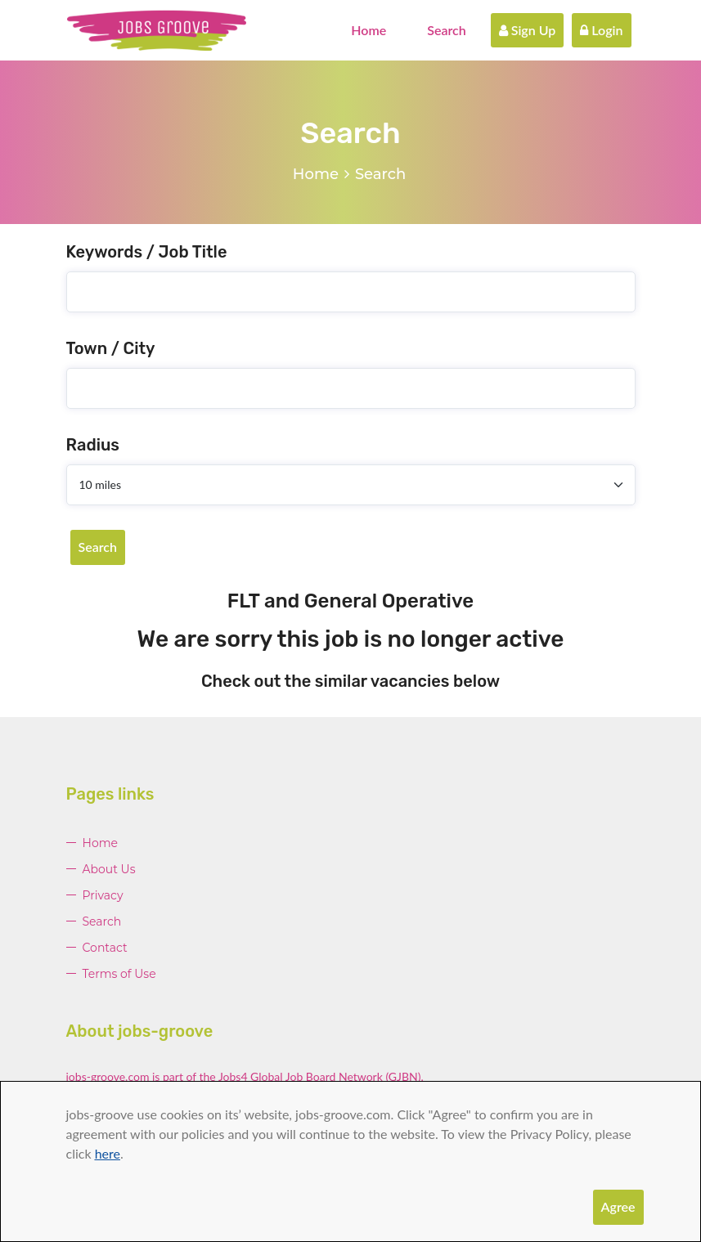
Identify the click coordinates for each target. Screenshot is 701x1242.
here (107, 1153)
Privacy (103, 895)
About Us (109, 869)
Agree (618, 1206)
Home (368, 30)
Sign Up (527, 30)
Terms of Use (119, 973)
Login (601, 30)
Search (446, 30)
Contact (105, 947)
